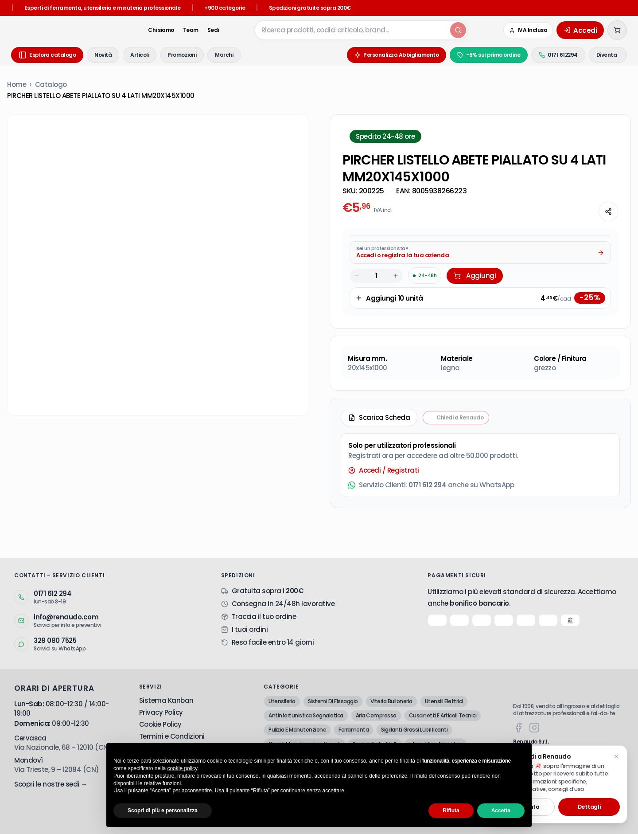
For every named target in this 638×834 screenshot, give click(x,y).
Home (16, 84)
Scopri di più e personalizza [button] (163, 810)
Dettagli (589, 807)
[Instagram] (534, 727)
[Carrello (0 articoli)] (617, 30)
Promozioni (181, 55)
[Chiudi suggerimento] (616, 756)
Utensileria (282, 701)
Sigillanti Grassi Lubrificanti (414, 729)
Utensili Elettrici (444, 701)
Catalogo (51, 84)
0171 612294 (543, 55)
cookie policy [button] (182, 768)
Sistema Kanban (166, 700)
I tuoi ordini (250, 629)
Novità (103, 55)
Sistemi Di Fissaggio (333, 701)
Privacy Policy (161, 712)
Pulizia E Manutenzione (297, 729)
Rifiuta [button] (451, 810)
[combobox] (344, 30)
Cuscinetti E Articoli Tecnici (443, 715)
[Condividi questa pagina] (608, 211)
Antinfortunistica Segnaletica (305, 715)
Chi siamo (148, 30)
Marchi (224, 55)
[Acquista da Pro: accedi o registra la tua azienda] (480, 252)
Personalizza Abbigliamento (381, 55)
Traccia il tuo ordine (264, 616)
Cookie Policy (160, 724)
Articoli (139, 55)
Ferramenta (353, 729)
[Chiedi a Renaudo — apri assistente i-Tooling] (456, 417)
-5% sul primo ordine (473, 55)
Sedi (199, 30)
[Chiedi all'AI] (585, 211)
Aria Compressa (376, 715)
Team (177, 30)
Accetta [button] (500, 810)
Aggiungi (475, 275)
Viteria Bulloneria (391, 701)
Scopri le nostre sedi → (50, 784)
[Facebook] (518, 727)
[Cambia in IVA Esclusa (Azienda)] (528, 30)
